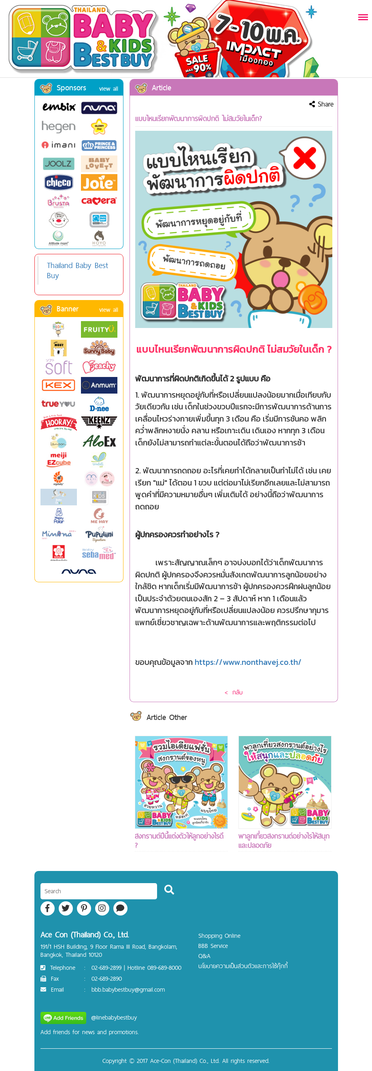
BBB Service (213, 946)
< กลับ (233, 692)
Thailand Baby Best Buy (77, 270)
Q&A (204, 956)
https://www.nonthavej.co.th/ (248, 662)
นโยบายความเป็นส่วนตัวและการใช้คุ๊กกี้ (243, 966)
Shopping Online (219, 935)
